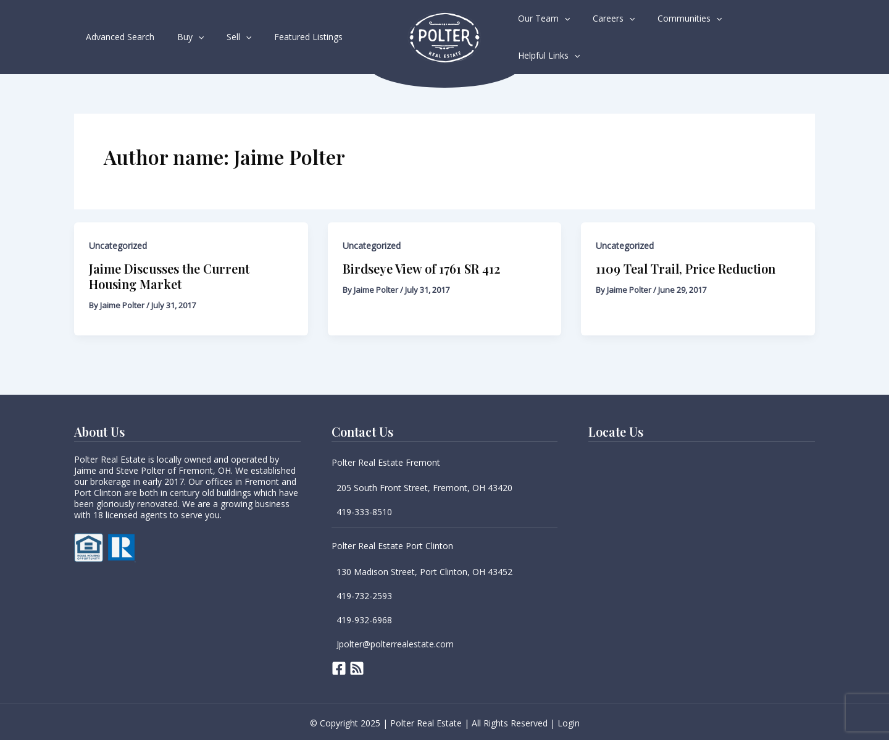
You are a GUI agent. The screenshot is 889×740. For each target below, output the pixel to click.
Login (568, 722)
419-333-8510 (364, 510)
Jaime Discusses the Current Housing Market (169, 275)
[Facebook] (339, 667)
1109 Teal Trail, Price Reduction (685, 267)
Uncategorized (118, 244)
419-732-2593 (364, 594)
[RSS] (356, 667)
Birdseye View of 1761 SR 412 (421, 267)
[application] (189, 36)
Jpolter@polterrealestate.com (395, 643)
